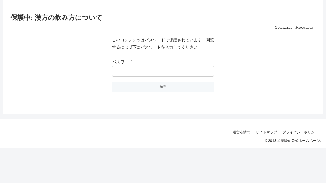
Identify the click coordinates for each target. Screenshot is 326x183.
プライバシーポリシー (300, 132)
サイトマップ (266, 132)
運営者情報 (241, 132)
